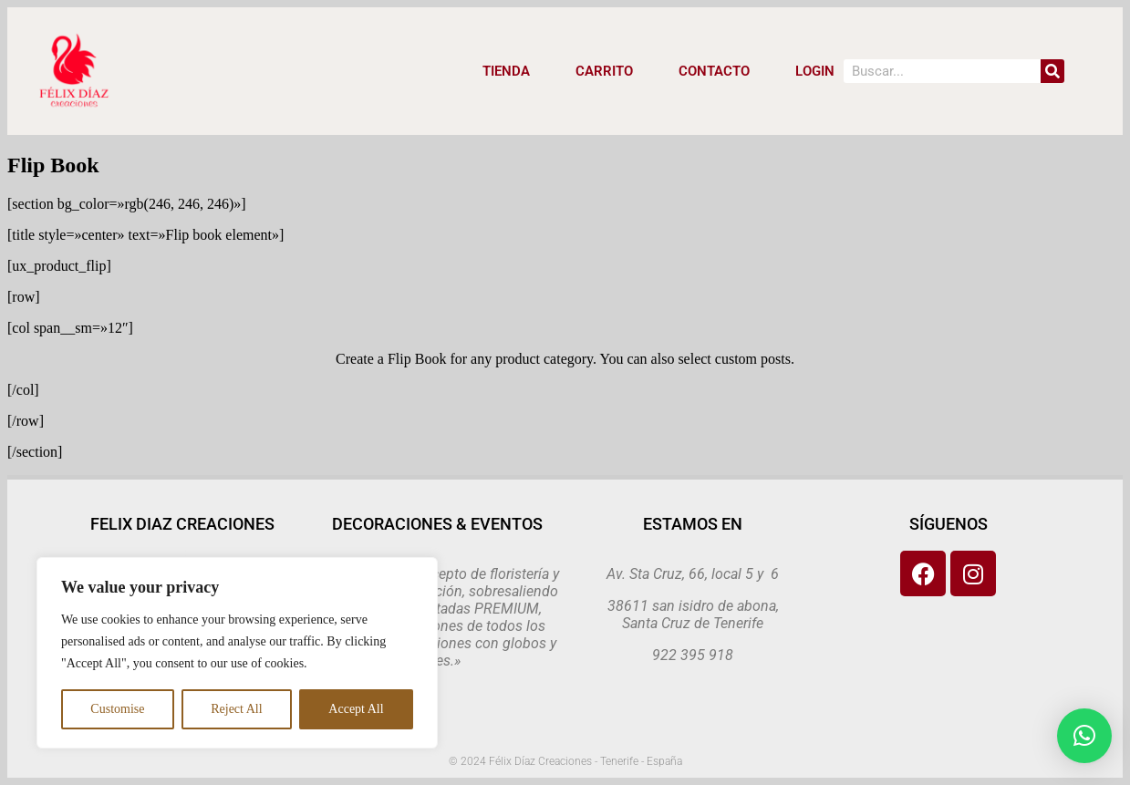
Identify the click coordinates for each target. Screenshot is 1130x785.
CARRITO (604, 71)
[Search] (1052, 71)
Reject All (236, 709)
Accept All (355, 709)
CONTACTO (714, 71)
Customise (117, 709)
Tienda (506, 71)
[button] (1084, 735)
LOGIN (815, 71)
